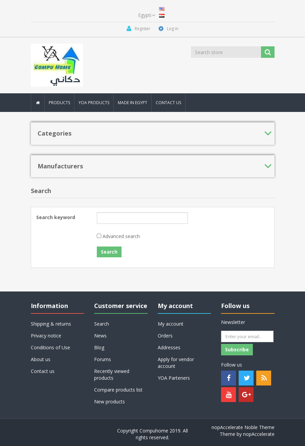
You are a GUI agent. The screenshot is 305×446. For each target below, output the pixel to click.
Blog (99, 347)
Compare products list (118, 389)
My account (170, 324)
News (100, 335)
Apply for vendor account (176, 362)
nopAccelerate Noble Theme (243, 427)
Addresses (169, 347)
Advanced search (121, 236)
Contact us (43, 371)
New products (109, 401)
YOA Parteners (174, 378)
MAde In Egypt (132, 102)
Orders (165, 335)
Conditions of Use (50, 347)
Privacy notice (46, 335)
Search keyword (55, 217)
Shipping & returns (51, 324)
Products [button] (59, 102)
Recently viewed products (111, 374)
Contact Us (168, 102)
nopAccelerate (259, 434)
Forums (102, 359)
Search (101, 324)
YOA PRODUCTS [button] (94, 102)
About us (40, 359)
